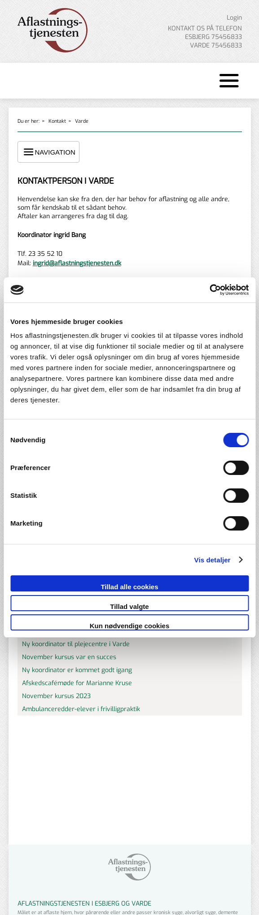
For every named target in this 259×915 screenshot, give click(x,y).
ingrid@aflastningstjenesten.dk (77, 263)
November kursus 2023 (56, 696)
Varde (81, 121)
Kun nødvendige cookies (130, 626)
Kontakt (57, 121)
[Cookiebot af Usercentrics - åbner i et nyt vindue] (209, 290)
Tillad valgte (129, 606)
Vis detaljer (212, 560)
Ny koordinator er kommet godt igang (77, 670)
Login (234, 17)
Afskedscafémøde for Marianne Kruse (77, 683)
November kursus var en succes (69, 657)
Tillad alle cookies (129, 587)
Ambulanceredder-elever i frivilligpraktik (81, 709)
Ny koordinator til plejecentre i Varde (76, 644)
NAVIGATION (48, 152)
